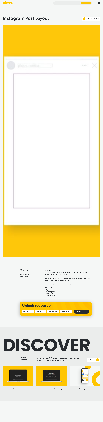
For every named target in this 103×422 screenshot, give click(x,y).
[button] (6, 141)
